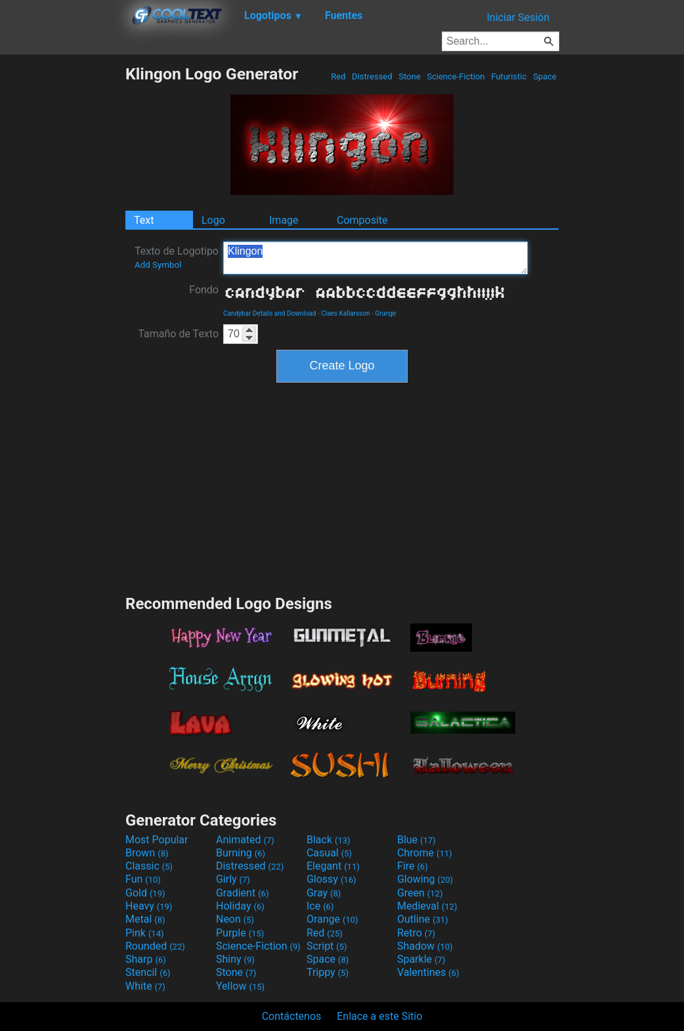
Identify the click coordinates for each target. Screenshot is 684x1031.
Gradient (242, 893)
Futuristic (509, 76)
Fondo (204, 290)
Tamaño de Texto (178, 333)
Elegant (333, 866)
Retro (416, 933)
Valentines (428, 972)
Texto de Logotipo (177, 257)
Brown (146, 853)
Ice (320, 906)
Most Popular (156, 839)
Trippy (328, 972)
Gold (145, 893)
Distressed (372, 76)
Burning (240, 853)
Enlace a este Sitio (379, 1016)
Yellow (240, 986)
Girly (233, 879)
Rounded (155, 946)
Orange (332, 919)
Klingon (375, 258)
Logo (213, 220)
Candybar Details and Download (269, 313)
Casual (329, 853)
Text (144, 220)
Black (329, 839)
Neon (235, 919)
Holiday (240, 906)
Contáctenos (292, 1016)
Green (420, 893)
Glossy (331, 879)
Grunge (385, 313)
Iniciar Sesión (517, 17)
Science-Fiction (456, 76)
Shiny (235, 959)
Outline (422, 919)
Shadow (425, 946)
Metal (145, 919)
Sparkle (421, 959)
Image (284, 220)
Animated (245, 839)
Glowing (425, 879)
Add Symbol (158, 265)
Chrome (424, 853)
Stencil (147, 972)
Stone (409, 76)
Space (545, 76)
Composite (362, 220)
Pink (144, 933)
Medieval (427, 906)
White (145, 986)
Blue (416, 839)
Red (338, 76)
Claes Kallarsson (345, 313)
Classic (149, 866)
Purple (240, 933)
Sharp (145, 959)
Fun (143, 879)
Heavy (148, 906)
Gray (324, 893)
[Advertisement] (62, 261)
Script (327, 946)
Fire (412, 866)
